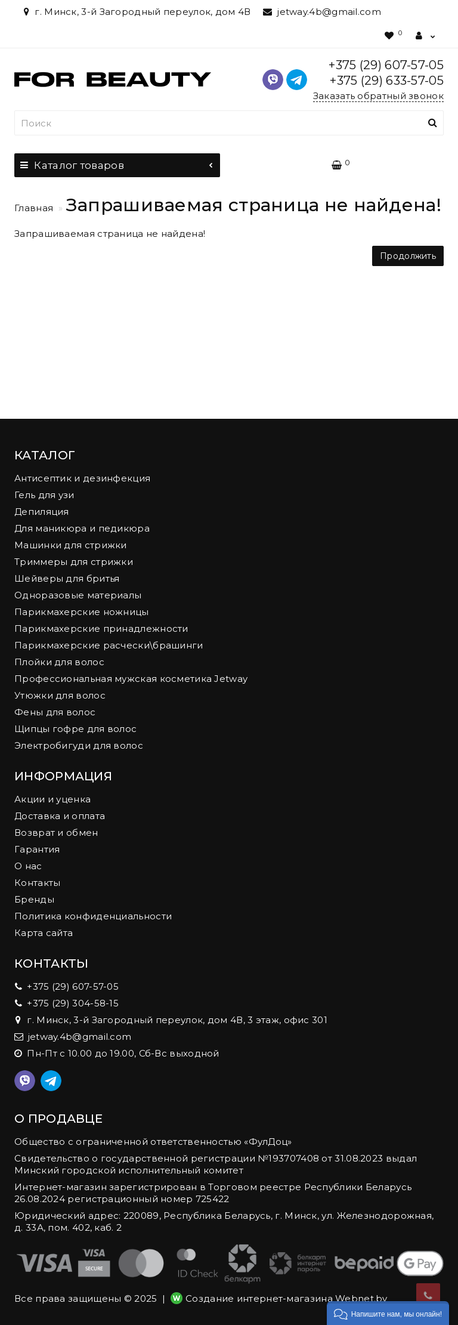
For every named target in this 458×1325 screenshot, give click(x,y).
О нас (28, 866)
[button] (388, 1313)
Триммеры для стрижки (73, 561)
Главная (33, 208)
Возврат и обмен (56, 832)
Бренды (34, 899)
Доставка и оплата (59, 815)
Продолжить (408, 256)
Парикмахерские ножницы (81, 611)
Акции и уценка (52, 799)
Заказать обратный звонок (378, 95)
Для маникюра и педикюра (82, 528)
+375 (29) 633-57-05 (387, 80)
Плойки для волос (59, 662)
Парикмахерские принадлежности (101, 628)
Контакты (37, 882)
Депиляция (41, 511)
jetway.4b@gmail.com (322, 11)
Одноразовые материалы (77, 595)
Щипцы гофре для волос (75, 728)
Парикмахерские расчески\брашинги (108, 645)
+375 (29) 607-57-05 (386, 65)
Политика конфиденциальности (93, 916)
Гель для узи (44, 495)
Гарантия (37, 849)
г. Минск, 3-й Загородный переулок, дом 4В (135, 11)
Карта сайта (43, 932)
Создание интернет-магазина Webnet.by (286, 1298)
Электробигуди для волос (78, 745)
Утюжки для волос (60, 695)
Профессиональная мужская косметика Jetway (130, 678)
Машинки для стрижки (70, 545)
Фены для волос (54, 712)
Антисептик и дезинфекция (82, 478)
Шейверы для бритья (66, 578)
